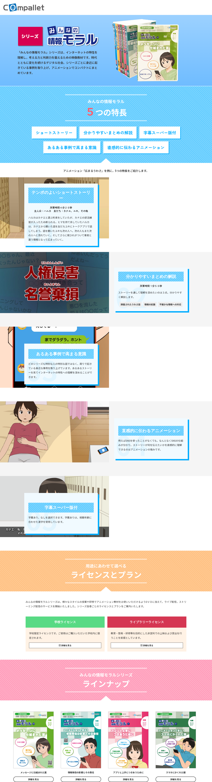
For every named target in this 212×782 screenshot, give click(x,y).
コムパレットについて (178, 7)
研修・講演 (158, 7)
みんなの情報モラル (137, 7)
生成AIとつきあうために (110, 7)
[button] (137, 7)
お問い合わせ (200, 7)
